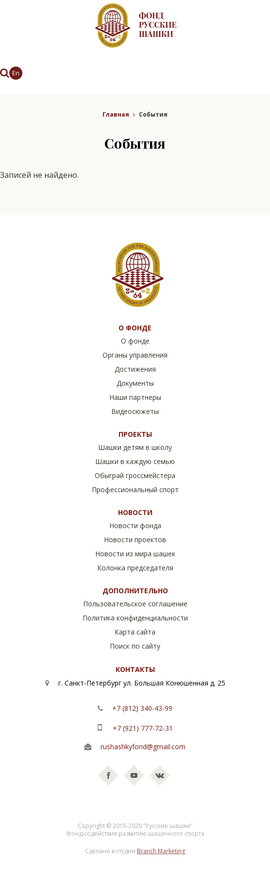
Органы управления (135, 355)
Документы (135, 383)
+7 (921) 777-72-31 (142, 728)
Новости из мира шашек (135, 553)
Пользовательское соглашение (135, 603)
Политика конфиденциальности (135, 617)
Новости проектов (135, 539)
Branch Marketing (161, 851)
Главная (115, 114)
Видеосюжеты (135, 411)
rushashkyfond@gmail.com (143, 746)
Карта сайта (135, 631)
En (15, 73)
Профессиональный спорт (135, 489)
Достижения (135, 369)
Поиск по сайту (135, 646)
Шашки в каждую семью (135, 461)
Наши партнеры (135, 397)
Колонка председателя (135, 567)
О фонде (135, 340)
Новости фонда (135, 525)
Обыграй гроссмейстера (135, 475)
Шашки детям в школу (135, 447)
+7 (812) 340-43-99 (141, 708)
